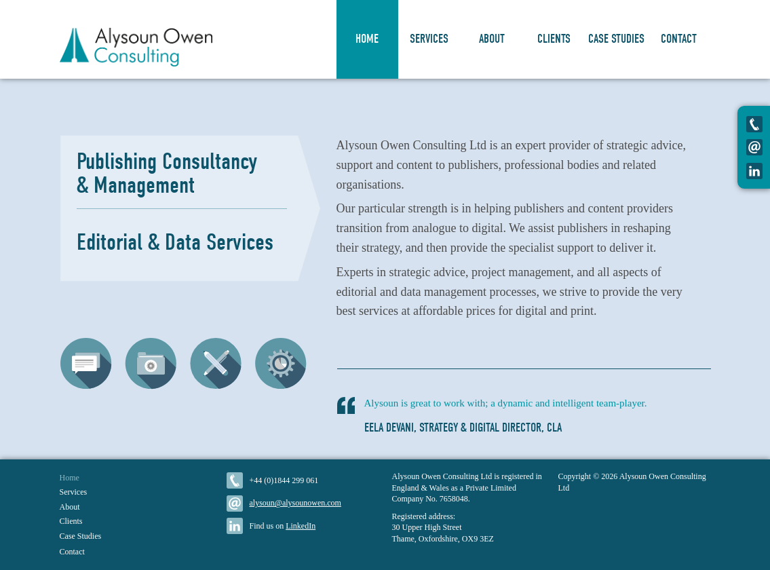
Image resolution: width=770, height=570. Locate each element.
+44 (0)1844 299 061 (284, 480)
